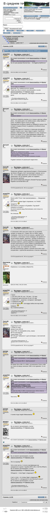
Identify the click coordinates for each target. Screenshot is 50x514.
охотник (5, 351)
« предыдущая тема (34, 43)
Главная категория (12, 38)
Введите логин (38, 11)
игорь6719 (6, 54)
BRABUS (6, 421)
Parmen (38, 18)
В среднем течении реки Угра (14, 36)
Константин (6, 262)
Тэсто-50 (5, 167)
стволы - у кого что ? (16, 43)
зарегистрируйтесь (8, 11)
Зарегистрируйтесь (28, 11)
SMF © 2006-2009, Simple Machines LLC (31, 510)
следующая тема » (43, 43)
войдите (12, 10)
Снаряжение (12, 41)
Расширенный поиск (16, 28)
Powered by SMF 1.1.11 (15, 510)
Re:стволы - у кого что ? (22, 54)
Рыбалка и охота (12, 39)
